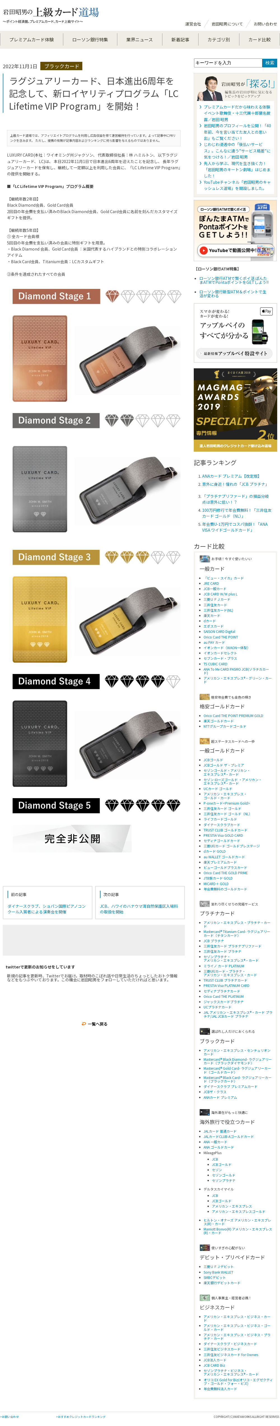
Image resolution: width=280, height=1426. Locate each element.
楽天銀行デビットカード (222, 1282)
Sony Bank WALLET (218, 1272)
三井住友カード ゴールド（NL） (228, 813)
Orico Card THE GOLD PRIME (226, 872)
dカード (210, 620)
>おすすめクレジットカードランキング (81, 1417)
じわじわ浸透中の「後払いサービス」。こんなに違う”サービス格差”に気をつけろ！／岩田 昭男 (237, 151)
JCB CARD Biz (214, 1365)
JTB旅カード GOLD (218, 878)
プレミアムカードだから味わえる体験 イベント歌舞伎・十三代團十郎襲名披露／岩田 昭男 (237, 113)
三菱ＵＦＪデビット (219, 1266)
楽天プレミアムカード (220, 862)
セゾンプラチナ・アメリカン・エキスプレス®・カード (231, 958)
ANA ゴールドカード (219, 1147)
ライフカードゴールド (220, 819)
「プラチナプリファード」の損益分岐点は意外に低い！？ (235, 499)
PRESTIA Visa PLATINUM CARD (226, 985)
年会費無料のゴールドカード (225, 889)
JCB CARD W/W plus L (220, 593)
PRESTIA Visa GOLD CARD (223, 835)
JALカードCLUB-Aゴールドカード (229, 1136)
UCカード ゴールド (218, 788)
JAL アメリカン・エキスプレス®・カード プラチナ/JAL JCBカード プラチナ (238, 1014)
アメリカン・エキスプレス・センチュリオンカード (237, 1052)
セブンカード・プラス (220, 658)
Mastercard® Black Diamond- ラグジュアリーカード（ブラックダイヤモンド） (238, 1061)
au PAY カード (214, 642)
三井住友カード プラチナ (222, 951)
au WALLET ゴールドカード (224, 856)
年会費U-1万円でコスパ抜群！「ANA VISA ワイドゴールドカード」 (235, 527)
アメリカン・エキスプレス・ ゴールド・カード (225, 795)
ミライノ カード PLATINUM (224, 965)
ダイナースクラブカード (222, 824)
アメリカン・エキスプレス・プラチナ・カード (237, 924)
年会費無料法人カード (220, 1388)
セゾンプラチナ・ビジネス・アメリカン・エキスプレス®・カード (231, 1372)
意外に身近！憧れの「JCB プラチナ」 (235, 484)
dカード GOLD (215, 851)
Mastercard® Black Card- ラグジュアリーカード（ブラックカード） (238, 1079)
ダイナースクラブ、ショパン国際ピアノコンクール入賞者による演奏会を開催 (47, 908)
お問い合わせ (265, 24)
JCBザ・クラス (215, 1091)
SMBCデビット (215, 1277)
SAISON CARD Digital (219, 631)
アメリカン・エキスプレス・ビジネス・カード (237, 1318)
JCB (215, 1159)
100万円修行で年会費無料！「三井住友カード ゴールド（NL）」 (237, 513)
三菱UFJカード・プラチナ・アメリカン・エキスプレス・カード (230, 973)
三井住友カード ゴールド (222, 808)
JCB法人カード (215, 1359)
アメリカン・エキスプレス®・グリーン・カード (238, 680)
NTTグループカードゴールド (225, 726)
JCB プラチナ (214, 940)
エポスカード (214, 626)
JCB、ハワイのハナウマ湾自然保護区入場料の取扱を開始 (139, 908)
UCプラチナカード (218, 1007)
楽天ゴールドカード (219, 720)
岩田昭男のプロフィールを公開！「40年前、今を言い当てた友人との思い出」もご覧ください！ (237, 132)
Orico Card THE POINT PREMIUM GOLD (233, 715)
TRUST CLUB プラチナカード (226, 980)
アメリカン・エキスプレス (232, 1206)
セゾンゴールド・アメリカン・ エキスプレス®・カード (227, 772)
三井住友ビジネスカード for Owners (231, 1354)
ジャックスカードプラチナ (224, 1001)
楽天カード (212, 615)
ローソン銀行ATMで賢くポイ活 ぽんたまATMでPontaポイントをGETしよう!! (234, 280)
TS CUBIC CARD (215, 663)
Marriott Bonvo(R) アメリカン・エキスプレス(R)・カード (238, 1231)
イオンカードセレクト (220, 652)
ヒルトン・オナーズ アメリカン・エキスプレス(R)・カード (237, 1222)
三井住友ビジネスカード (222, 1349)
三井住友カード (215, 604)
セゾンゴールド (223, 1175)
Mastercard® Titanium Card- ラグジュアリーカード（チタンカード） (237, 933)
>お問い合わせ (9, 1417)
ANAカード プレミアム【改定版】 (232, 476)
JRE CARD (211, 583)
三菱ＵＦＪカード (217, 599)
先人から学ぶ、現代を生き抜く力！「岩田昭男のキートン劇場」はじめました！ (237, 170)
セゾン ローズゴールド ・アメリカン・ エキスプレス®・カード (233, 781)
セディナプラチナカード (222, 991)
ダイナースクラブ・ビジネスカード (230, 1343)
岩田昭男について (227, 24)
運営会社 (193, 24)
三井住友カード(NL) (218, 610)
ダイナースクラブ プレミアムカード (231, 1086)
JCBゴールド (213, 759)
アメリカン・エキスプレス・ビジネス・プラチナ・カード (237, 1336)
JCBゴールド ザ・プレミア (224, 765)
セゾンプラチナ (223, 1180)
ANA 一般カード (215, 1141)
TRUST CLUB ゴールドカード (226, 830)
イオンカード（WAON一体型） (227, 647)
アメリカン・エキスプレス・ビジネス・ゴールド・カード (237, 1327)
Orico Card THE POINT (221, 637)
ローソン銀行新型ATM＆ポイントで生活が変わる (232, 293)
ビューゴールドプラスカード (225, 867)
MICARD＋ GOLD (216, 883)
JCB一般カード (215, 588)
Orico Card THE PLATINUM (224, 996)
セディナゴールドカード (222, 840)
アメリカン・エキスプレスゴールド (238, 1211)
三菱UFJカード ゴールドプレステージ (232, 845)
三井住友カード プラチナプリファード (233, 946)
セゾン (217, 1169)
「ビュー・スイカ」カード (224, 578)
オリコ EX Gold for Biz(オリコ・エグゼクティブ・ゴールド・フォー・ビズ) (238, 1381)
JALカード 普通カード (220, 1131)
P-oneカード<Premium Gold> (227, 803)
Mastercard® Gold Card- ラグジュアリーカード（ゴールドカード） (237, 1070)
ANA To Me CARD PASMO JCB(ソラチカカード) (236, 671)
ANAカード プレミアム (220, 1097)
